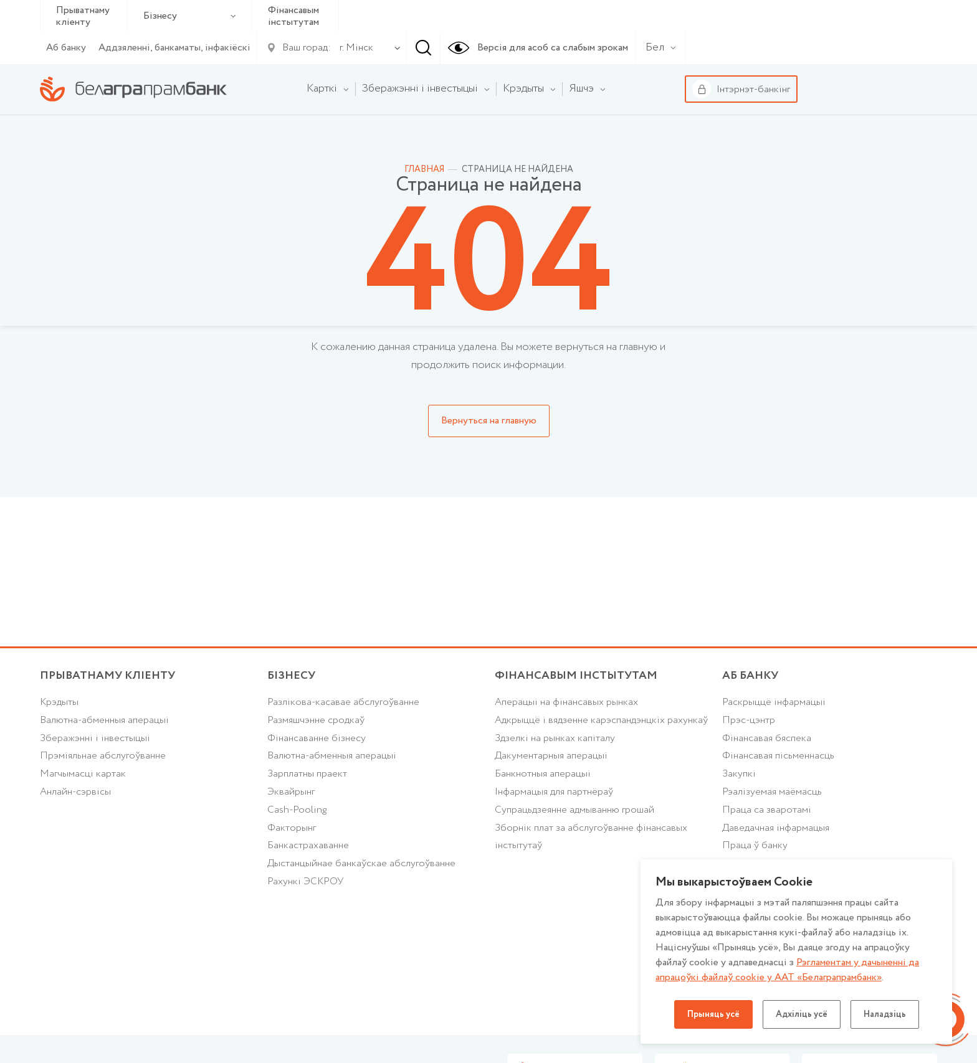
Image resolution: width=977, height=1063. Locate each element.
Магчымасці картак (83, 774)
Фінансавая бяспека (766, 738)
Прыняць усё (713, 1014)
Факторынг (291, 828)
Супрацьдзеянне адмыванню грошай (574, 810)
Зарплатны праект (307, 774)
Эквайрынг (291, 792)
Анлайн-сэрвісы (75, 792)
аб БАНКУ (750, 676)
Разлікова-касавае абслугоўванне (343, 702)
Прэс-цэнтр (748, 720)
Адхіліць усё (801, 1014)
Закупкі (739, 774)
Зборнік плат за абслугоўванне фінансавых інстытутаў (591, 837)
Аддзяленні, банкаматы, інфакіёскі (174, 47)
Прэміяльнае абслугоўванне (103, 756)
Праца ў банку (755, 845)
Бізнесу (189, 16)
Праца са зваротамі (766, 810)
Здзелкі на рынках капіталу (555, 738)
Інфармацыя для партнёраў (554, 792)
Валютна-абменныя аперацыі (104, 720)
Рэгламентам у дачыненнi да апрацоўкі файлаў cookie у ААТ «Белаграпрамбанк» (787, 970)
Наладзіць (885, 1014)
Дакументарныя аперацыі (551, 756)
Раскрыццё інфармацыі (774, 702)
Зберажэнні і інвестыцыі (95, 738)
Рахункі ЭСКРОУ (305, 881)
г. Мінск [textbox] (356, 47)
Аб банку (66, 47)
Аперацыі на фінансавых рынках (566, 702)
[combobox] (354, 48)
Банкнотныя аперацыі (543, 774)
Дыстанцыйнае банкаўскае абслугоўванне (361, 863)
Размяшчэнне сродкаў (316, 720)
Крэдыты (59, 702)
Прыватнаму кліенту (83, 16)
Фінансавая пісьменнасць (778, 756)
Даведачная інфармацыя (775, 828)
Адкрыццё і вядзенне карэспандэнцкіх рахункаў (601, 720)
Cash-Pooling (296, 810)
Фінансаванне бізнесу (316, 738)
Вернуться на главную (488, 420)
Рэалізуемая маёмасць (772, 792)
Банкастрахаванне (308, 845)
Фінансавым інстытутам (293, 16)
